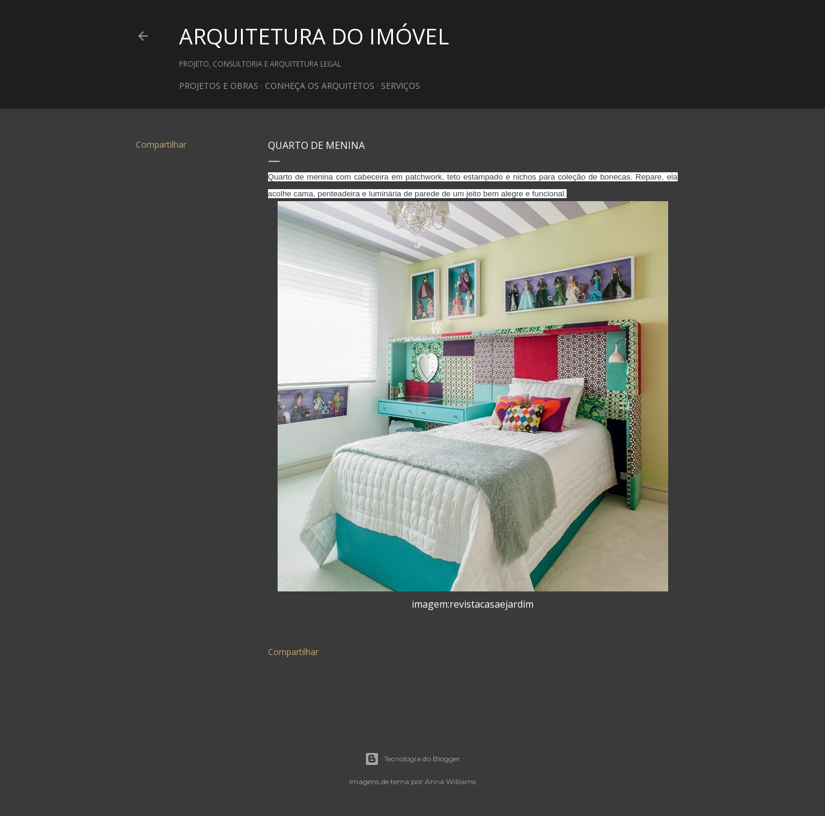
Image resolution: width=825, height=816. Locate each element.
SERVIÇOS (400, 85)
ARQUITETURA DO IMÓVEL (314, 36)
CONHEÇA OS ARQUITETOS (319, 85)
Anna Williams (450, 781)
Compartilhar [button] (161, 144)
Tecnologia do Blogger (412, 759)
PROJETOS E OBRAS (218, 85)
